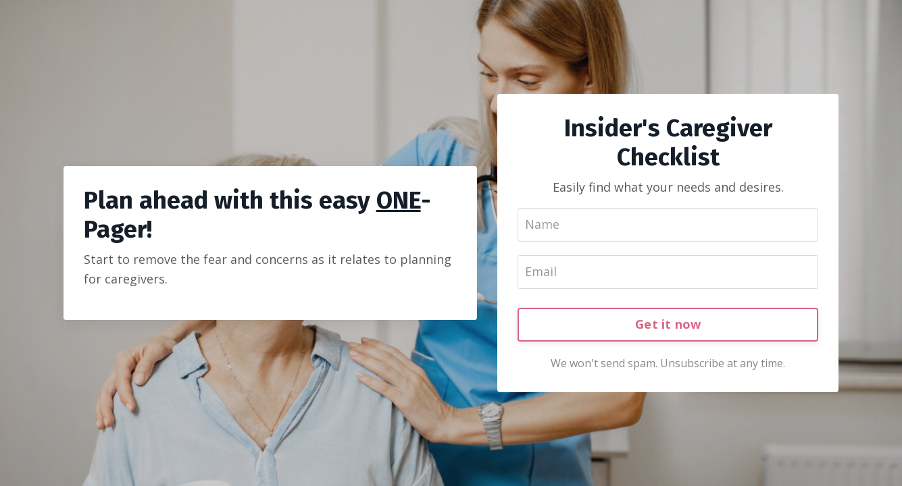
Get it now (668, 324)
